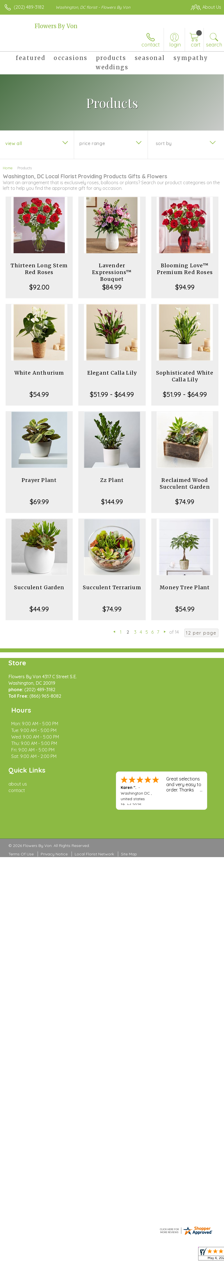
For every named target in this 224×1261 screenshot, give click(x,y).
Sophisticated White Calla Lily (185, 376)
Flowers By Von (56, 26)
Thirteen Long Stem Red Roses (39, 268)
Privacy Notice (54, 828)
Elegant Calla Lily (112, 373)
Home (8, 168)
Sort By (164, 143)
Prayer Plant (39, 480)
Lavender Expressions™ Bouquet (112, 272)
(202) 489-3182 (29, 7)
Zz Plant (112, 480)
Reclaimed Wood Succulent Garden (185, 483)
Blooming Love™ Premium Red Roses (185, 268)
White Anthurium (39, 373)
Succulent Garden (39, 587)
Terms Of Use (21, 828)
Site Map (129, 828)
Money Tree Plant (185, 587)
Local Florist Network (94, 828)
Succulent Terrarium (112, 587)
